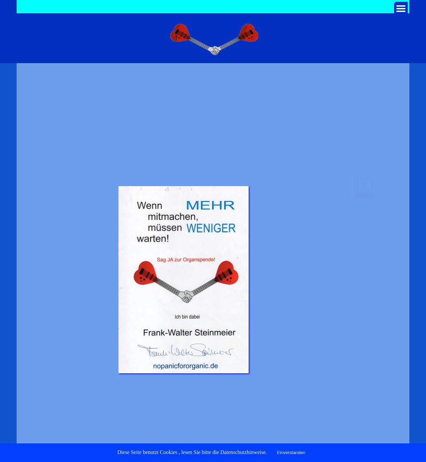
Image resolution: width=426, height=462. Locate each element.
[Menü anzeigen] (401, 8)
